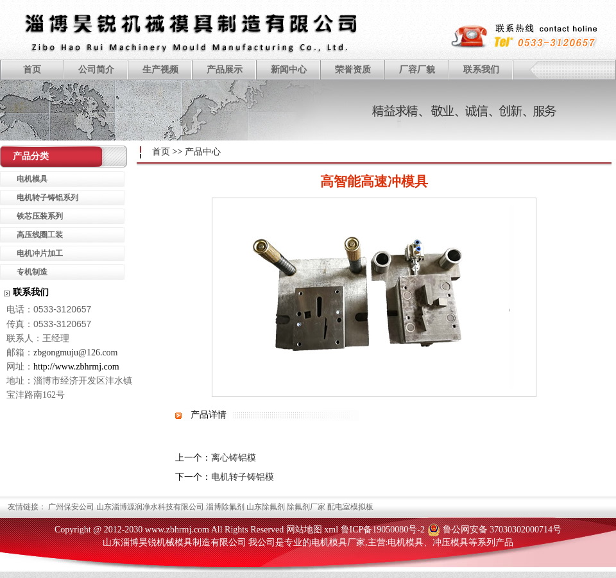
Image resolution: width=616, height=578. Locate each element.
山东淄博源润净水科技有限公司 (150, 506)
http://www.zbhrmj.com (76, 366)
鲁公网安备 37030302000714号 (502, 529)
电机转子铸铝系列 (47, 197)
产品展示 (225, 69)
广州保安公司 (71, 506)
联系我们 (481, 69)
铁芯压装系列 (40, 216)
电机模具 (32, 178)
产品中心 (203, 152)
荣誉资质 (353, 69)
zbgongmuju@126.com (75, 352)
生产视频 (160, 69)
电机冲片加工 (40, 253)
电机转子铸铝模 (242, 477)
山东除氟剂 (265, 506)
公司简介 (96, 69)
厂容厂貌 (417, 69)
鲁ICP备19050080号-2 (383, 529)
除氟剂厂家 (306, 506)
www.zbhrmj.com (177, 529)
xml (331, 529)
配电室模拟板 (350, 506)
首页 (32, 69)
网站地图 (304, 529)
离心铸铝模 (233, 458)
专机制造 (32, 272)
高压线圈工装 (40, 234)
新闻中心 (289, 69)
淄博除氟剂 (225, 506)
